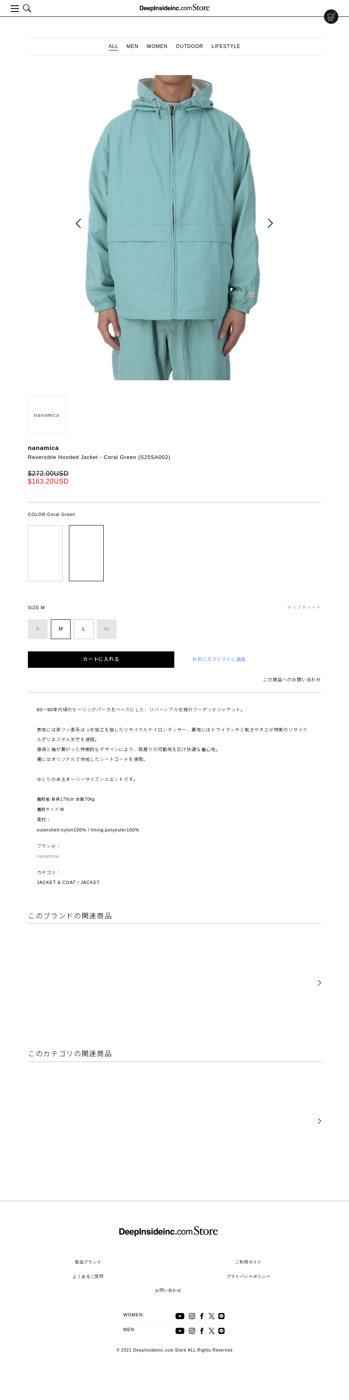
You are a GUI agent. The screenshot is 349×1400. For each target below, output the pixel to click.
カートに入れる (101, 659)
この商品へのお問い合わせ (292, 679)
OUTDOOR (189, 46)
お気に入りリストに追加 (219, 659)
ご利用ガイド (248, 1262)
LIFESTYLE (226, 46)
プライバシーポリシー (248, 1276)
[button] (319, 983)
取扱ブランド (88, 1262)
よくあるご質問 (88, 1276)
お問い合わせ (168, 1290)
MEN (132, 46)
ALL (114, 46)
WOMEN (157, 46)
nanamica (43, 447)
